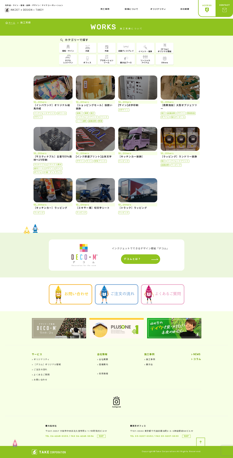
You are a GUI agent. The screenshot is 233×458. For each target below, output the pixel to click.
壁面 (100, 121)
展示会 (148, 364)
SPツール (62, 113)
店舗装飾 (92, 121)
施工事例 (149, 359)
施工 (93, 113)
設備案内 (102, 364)
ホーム (11, 23)
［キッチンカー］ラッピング (50, 208)
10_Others (40, 102)
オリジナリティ (41, 359)
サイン (59, 168)
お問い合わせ (39, 380)
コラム (196, 359)
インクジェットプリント (44, 113)
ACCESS (207, 8)
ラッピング (124, 161)
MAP (101, 436)
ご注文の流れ (39, 369)
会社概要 (102, 359)
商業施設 (191, 113)
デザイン (38, 117)
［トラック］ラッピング (132, 208)
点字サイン (124, 110)
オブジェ (165, 117)
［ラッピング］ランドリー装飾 (179, 156)
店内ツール (39, 168)
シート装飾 (81, 121)
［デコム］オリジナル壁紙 (46, 364)
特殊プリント (100, 161)
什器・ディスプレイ (52, 172)
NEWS (195, 354)
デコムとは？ (131, 259)
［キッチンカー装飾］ (131, 156)
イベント (104, 117)
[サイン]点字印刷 (128, 105)
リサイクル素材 (55, 165)
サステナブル (40, 165)
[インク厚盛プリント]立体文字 (94, 156)
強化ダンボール (178, 117)
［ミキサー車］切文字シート (93, 208)
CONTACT (224, 8)
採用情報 (102, 373)
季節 (86, 113)
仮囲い (79, 113)
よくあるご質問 (41, 374)
